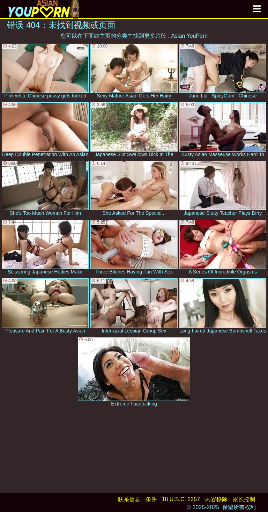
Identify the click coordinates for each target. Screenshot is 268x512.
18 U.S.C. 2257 (181, 499)
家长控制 (244, 499)
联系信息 (129, 499)
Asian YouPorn (189, 36)
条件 (151, 499)
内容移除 (216, 499)
